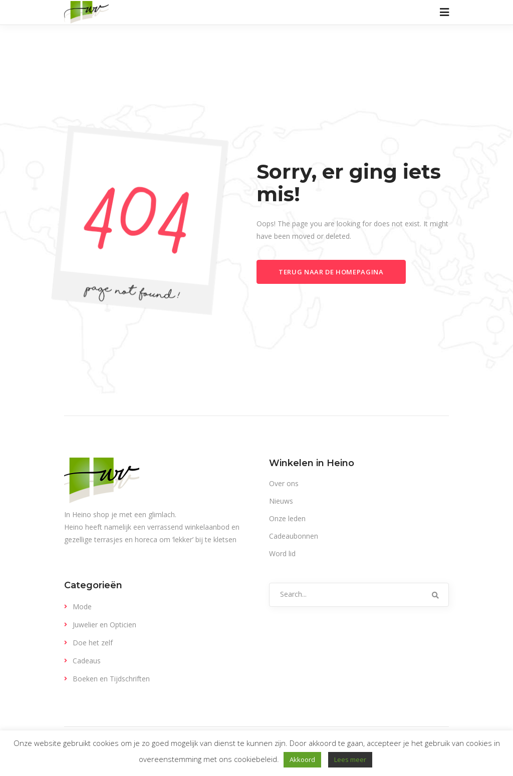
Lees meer (350, 759)
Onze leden (287, 518)
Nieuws (281, 501)
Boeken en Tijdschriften (111, 678)
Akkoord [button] (302, 759)
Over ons (284, 483)
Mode (82, 606)
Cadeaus (87, 660)
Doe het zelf (93, 642)
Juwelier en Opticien (104, 624)
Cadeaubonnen (293, 536)
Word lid (282, 553)
